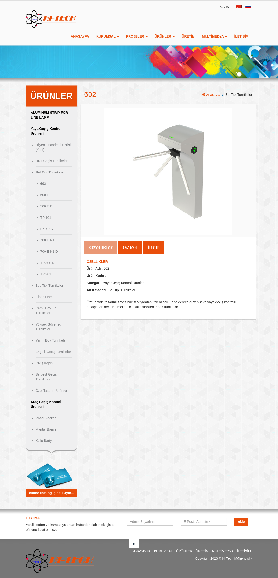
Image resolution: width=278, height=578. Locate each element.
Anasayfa (80, 36)
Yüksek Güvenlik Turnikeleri (48, 326)
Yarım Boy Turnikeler (51, 340)
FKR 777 (47, 229)
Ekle (241, 522)
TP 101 (45, 217)
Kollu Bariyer (45, 441)
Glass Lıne (44, 297)
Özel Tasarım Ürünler (51, 390)
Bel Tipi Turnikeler (50, 172)
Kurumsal (163, 551)
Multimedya (223, 551)
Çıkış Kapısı (45, 363)
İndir (153, 248)
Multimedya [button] (214, 36)
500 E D (46, 206)
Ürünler (184, 551)
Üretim (202, 551)
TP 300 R (47, 263)
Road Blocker (46, 418)
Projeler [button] (137, 36)
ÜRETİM (188, 36)
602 (43, 184)
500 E (44, 195)
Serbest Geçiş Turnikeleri (46, 376)
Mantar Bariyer (47, 429)
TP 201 (45, 274)
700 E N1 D (49, 251)
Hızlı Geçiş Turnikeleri (52, 161)
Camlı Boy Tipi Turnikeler (46, 310)
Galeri (130, 248)
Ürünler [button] (165, 36)
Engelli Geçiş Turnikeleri (54, 352)
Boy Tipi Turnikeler (49, 285)
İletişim (241, 36)
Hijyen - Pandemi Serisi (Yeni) (53, 147)
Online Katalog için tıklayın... (51, 493)
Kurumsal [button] (107, 36)
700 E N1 (47, 240)
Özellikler (101, 248)
